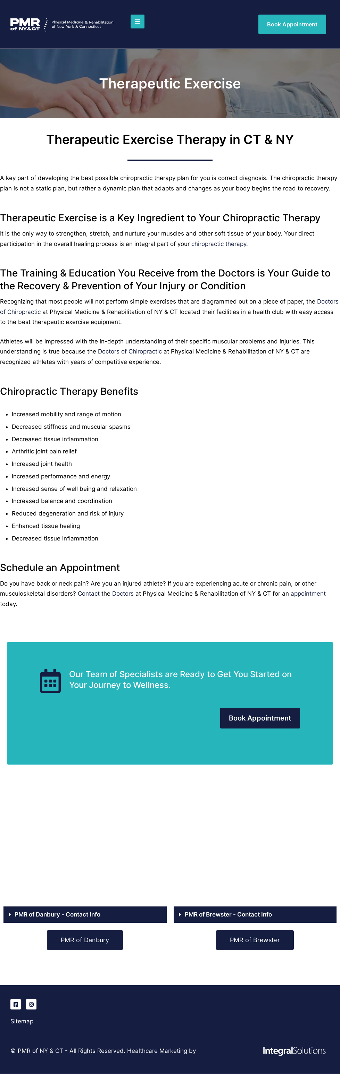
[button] (137, 21)
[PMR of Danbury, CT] (85, 847)
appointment (308, 593)
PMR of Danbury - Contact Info (57, 914)
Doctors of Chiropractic (130, 351)
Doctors (123, 593)
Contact (89, 593)
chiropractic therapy (218, 243)
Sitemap (21, 1021)
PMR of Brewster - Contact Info (228, 914)
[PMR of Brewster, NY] (255, 847)
